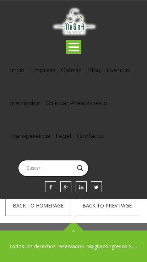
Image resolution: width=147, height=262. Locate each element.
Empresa (42, 70)
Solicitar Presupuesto (76, 103)
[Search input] (50, 168)
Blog (94, 70)
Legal (63, 136)
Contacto (90, 136)
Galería (71, 70)
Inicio (17, 70)
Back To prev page (107, 205)
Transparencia (30, 136)
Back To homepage (38, 205)
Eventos (118, 70)
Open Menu (73, 47)
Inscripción (25, 103)
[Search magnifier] (80, 168)
